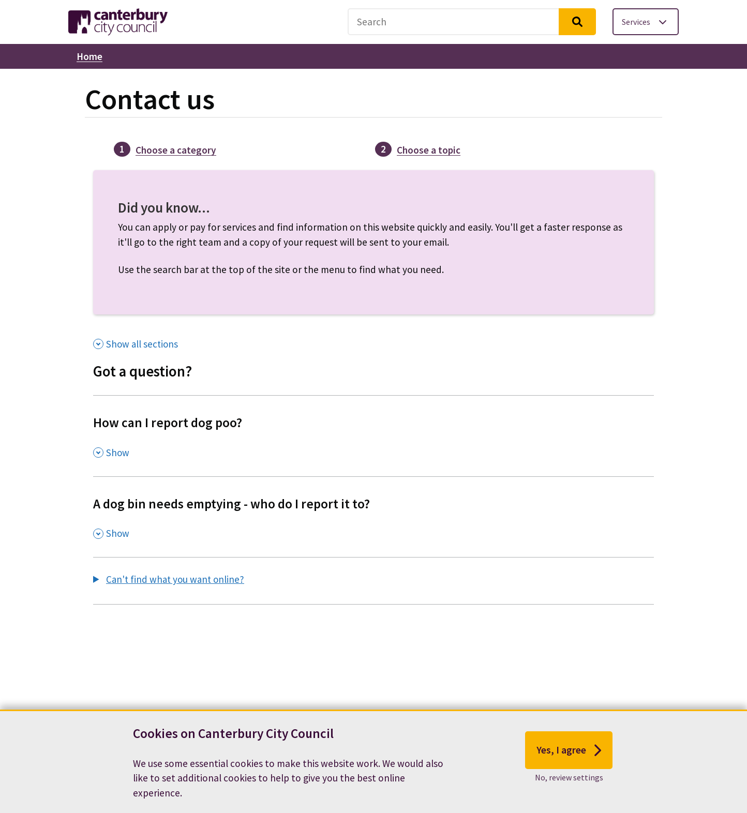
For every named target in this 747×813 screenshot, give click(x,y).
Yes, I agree (568, 752)
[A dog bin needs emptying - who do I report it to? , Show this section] (373, 517)
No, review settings (569, 779)
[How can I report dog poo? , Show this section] (373, 435)
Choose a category (176, 150)
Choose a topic (428, 150)
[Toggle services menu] (645, 21)
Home (89, 56)
